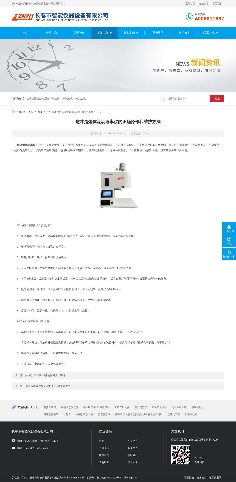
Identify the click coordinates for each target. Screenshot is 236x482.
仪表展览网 (191, 414)
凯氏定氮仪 (140, 407)
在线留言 (204, 3)
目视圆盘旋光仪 (69, 407)
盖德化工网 (173, 414)
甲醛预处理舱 (51, 414)
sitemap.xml (130, 477)
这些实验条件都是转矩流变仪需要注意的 (48, 386)
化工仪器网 (215, 477)
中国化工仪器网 (84, 414)
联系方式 (209, 32)
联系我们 (218, 3)
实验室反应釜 (159, 407)
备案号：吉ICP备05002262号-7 (103, 477)
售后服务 (184, 32)
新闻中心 (102, 32)
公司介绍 (78, 32)
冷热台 (67, 414)
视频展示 (158, 32)
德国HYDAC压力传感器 (96, 407)
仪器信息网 (104, 414)
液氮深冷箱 (50, 407)
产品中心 (51, 32)
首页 (25, 32)
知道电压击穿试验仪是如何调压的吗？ (46, 375)
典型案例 (129, 32)
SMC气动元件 (122, 407)
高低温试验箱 (179, 407)
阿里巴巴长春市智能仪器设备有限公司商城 (138, 414)
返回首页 (190, 3)
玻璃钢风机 (198, 407)
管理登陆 (189, 477)
